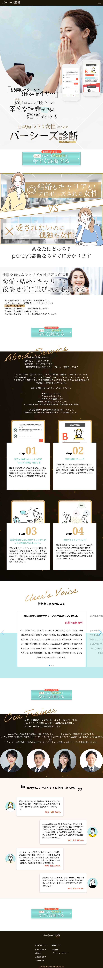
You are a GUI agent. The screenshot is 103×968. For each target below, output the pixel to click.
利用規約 (38, 953)
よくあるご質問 (40, 957)
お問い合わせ (40, 960)
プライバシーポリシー (60, 953)
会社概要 (55, 949)
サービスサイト (40, 949)
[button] (49, 665)
